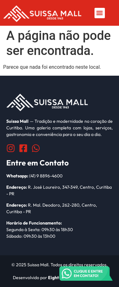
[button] (100, 13)
